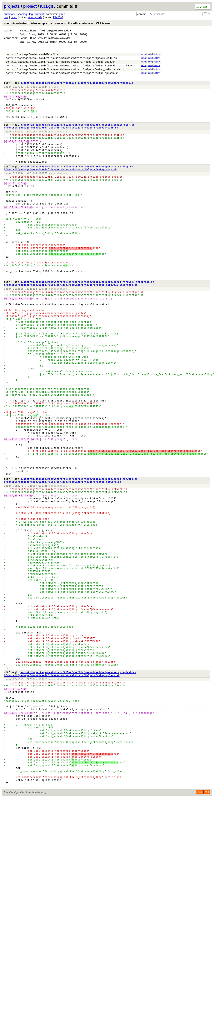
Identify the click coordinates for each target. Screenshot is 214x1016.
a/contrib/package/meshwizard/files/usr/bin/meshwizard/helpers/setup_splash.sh (78, 801)
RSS (207, 945)
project (30, 6)
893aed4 (31, 337)
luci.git (46, 6)
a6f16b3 (31, 198)
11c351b (18, 337)
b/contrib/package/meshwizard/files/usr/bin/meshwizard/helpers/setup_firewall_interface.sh (71, 333)
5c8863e (18, 198)
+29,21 (23, 850)
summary (9, 14)
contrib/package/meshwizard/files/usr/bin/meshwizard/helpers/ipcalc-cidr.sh (61, 62)
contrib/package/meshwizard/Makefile (32, 57)
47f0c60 (31, 95)
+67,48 (23, 587)
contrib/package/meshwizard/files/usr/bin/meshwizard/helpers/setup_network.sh (63, 75)
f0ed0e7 (31, 575)
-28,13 (13, 850)
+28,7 (21, 160)
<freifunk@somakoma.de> (54, 31)
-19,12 (13, 239)
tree (62, 14)
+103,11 (24, 519)
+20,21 (23, 239)
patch (14, 17)
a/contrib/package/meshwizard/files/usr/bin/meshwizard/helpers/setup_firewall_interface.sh (87, 329)
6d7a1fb (31, 148)
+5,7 (19, 210)
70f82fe (18, 575)
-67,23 (13, 587)
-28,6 (12, 160)
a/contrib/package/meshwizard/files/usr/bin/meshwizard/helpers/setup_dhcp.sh (76, 190)
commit (39, 14)
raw (6, 17)
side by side (35, 17)
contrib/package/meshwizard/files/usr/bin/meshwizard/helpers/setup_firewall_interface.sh (71, 70)
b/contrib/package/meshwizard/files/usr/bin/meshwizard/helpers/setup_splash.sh (61, 805)
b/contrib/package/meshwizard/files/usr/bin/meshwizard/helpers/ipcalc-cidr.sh (61, 144)
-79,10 (13, 519)
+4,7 (19, 106)
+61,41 (23, 349)
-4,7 (12, 106)
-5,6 (12, 210)
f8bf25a (57, 17)
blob (150, 57)
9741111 (18, 810)
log (31, 14)
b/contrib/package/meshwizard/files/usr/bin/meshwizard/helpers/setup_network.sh (62, 571)
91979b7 (18, 95)
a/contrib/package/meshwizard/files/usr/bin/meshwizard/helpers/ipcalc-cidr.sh (77, 140)
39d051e (18, 148)
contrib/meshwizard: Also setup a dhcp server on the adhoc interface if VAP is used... (59, 23)
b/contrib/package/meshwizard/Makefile (105, 90)
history (156, 57)
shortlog (22, 14)
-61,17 (13, 349)
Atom (200, 945)
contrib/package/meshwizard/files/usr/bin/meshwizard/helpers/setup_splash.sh (62, 79)
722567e (31, 810)
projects (12, 6)
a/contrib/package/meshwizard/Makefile (48, 90)
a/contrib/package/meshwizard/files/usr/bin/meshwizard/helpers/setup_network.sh (79, 567)
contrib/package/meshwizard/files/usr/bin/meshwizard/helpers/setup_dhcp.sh (60, 66)
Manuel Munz (28, 31)
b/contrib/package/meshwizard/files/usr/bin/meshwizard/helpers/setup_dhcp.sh (60, 194)
